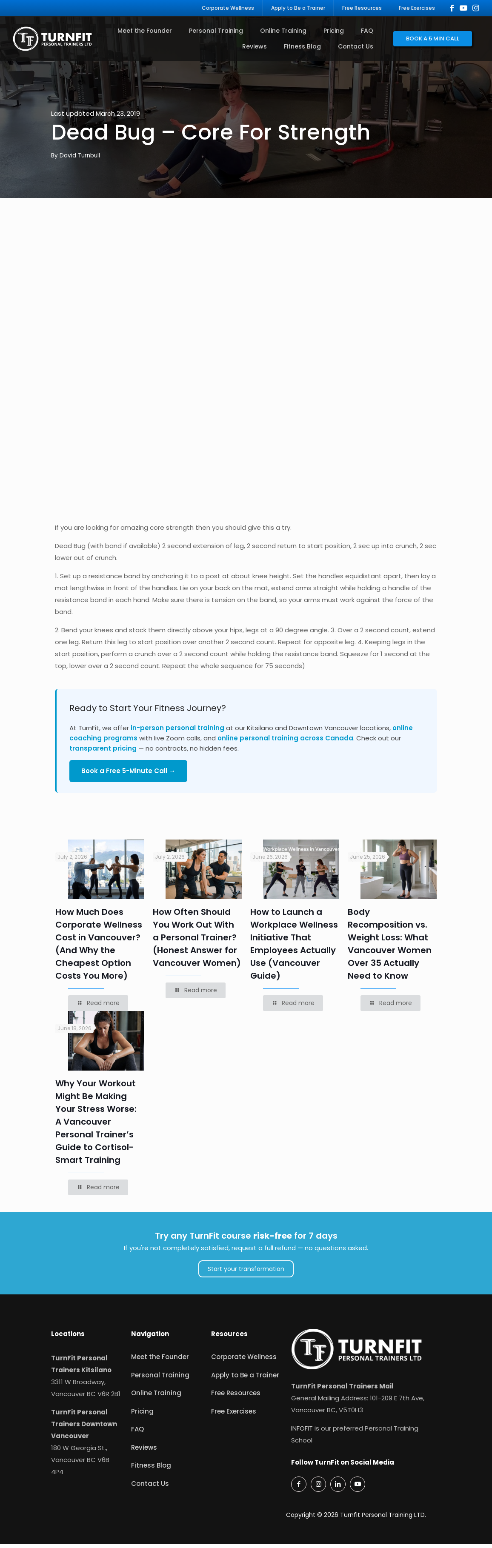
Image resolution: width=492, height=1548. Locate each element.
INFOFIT (302, 1432)
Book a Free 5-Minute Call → (128, 775)
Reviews (144, 1451)
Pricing (142, 1415)
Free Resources (235, 1397)
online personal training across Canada (285, 742)
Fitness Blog (151, 1469)
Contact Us (150, 1487)
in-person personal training (177, 732)
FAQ (137, 1433)
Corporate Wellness (244, 1361)
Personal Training (160, 1379)
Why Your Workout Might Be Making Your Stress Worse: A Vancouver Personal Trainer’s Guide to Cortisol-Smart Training (96, 1125)
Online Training (156, 1397)
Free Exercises (233, 1415)
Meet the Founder (160, 1361)
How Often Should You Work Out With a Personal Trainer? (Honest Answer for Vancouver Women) (197, 941)
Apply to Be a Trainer (245, 1379)
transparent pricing (103, 752)
